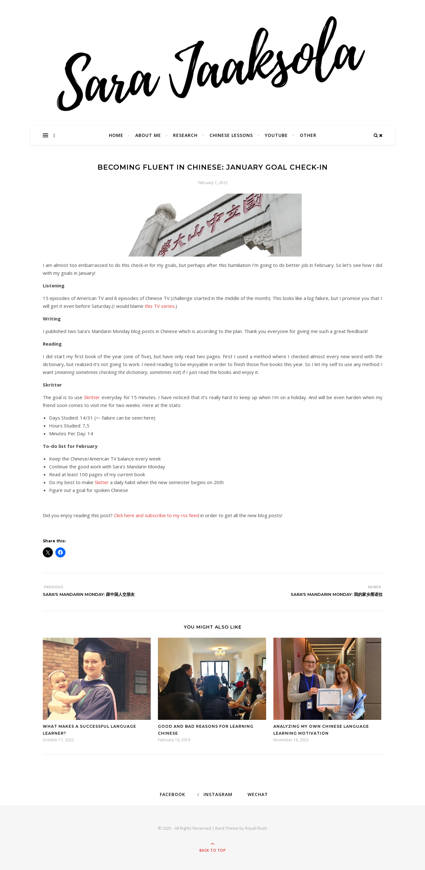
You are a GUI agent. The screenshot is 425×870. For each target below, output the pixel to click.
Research (185, 135)
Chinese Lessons (231, 135)
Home (116, 135)
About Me (148, 135)
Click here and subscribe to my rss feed (156, 515)
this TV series (159, 306)
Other (308, 135)
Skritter (92, 397)
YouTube (276, 135)
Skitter (102, 482)
